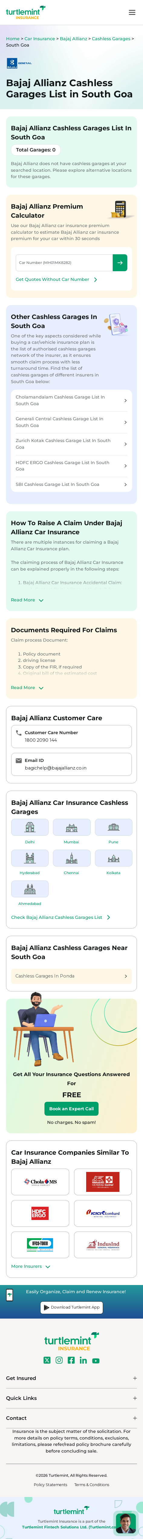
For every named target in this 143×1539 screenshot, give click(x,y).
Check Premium (120, 262)
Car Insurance (39, 38)
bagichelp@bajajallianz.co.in (55, 768)
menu (132, 12)
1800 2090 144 (41, 740)
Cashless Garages (112, 38)
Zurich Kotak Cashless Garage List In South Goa (71, 444)
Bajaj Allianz (74, 38)
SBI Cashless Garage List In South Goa (71, 484)
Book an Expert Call (71, 1108)
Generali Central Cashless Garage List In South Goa (71, 422)
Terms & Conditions (91, 1484)
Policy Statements (50, 1484)
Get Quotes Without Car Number (57, 279)
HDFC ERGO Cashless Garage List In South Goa (71, 466)
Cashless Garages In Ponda (71, 976)
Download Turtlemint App (72, 1308)
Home (13, 38)
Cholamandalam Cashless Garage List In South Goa (71, 400)
